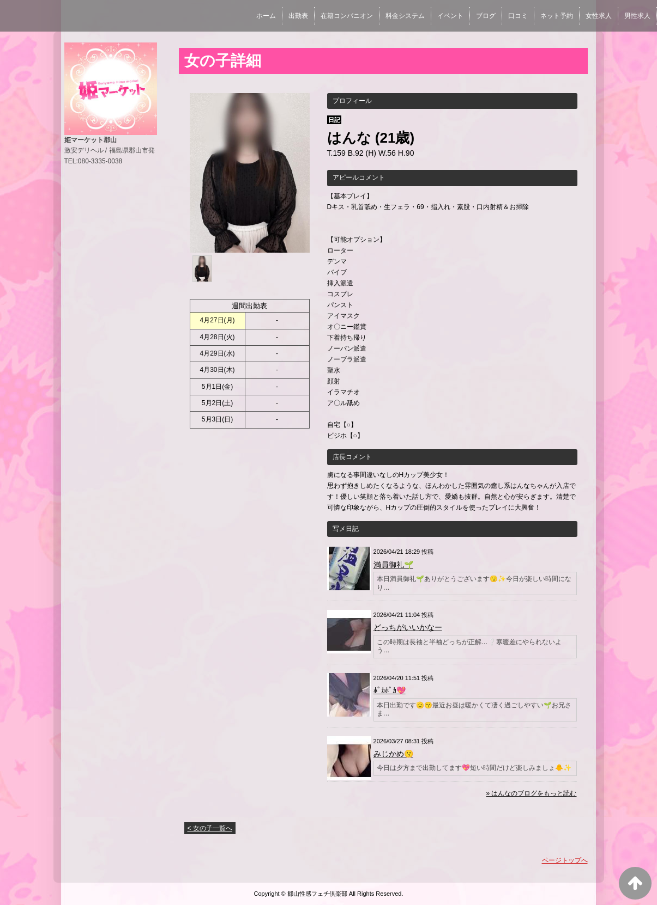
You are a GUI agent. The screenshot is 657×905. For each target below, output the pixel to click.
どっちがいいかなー (407, 627)
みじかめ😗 (393, 753)
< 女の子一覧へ (210, 828)
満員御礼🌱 (393, 564)
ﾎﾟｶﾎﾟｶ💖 (389, 690)
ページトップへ (565, 860)
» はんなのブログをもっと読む (531, 793)
